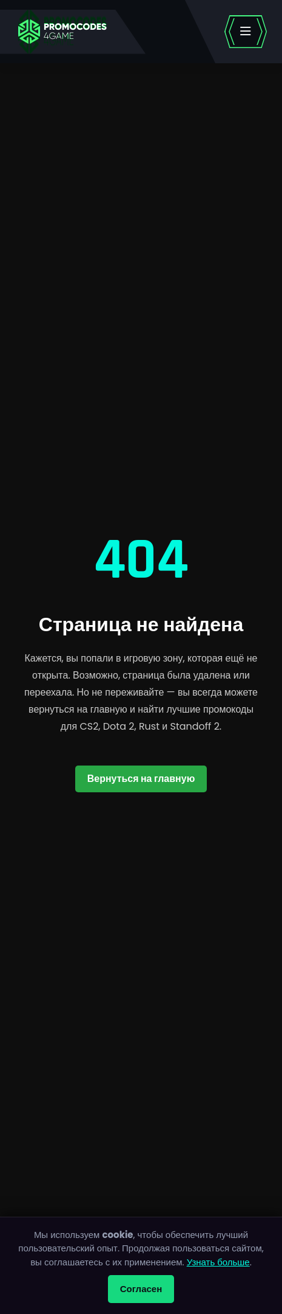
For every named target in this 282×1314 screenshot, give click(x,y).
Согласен (141, 1288)
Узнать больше (218, 1262)
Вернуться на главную (141, 779)
